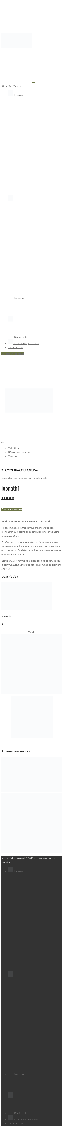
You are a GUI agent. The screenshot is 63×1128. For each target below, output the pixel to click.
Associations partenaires (23, 343)
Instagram (16, 94)
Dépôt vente (17, 336)
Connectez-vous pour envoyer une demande (24, 477)
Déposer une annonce (12, 353)
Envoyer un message (11, 509)
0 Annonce (7, 498)
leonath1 (10, 487)
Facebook (16, 297)
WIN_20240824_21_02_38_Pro (19, 470)
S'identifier (7, 86)
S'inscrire (17, 86)
